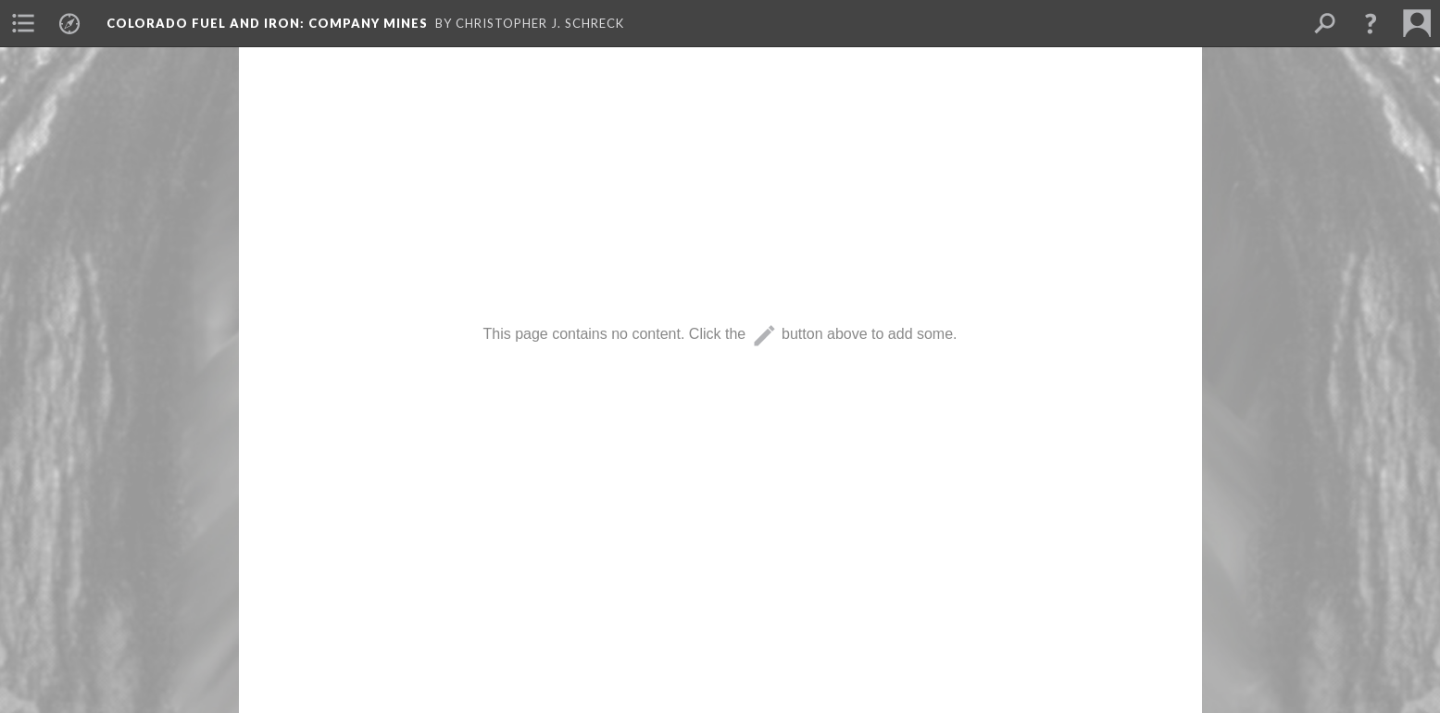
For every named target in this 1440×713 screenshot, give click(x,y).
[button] (1370, 23)
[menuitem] (23, 23)
